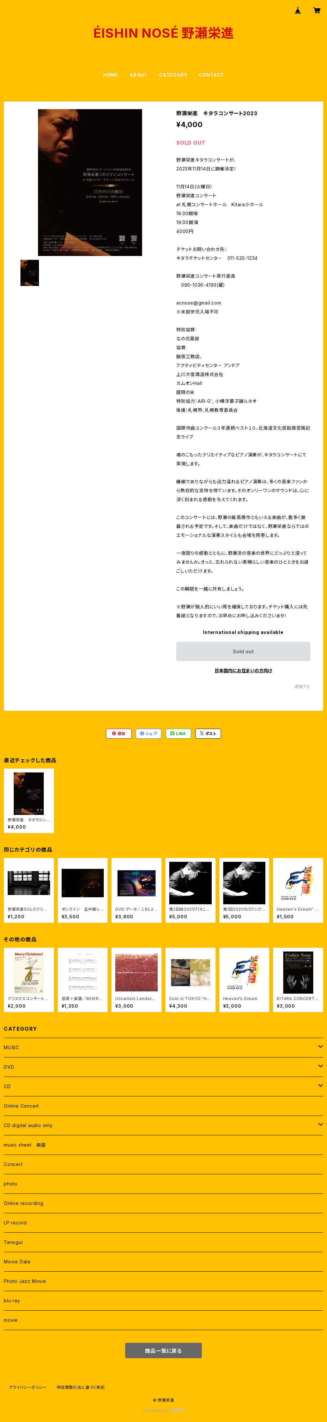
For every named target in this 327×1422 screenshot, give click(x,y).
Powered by (163, 1410)
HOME (110, 75)
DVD (9, 1067)
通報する (302, 686)
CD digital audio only (28, 1125)
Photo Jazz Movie (25, 1281)
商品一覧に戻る (163, 1351)
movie (11, 1320)
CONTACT (211, 75)
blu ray (12, 1300)
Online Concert (21, 1106)
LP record (15, 1222)
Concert (13, 1164)
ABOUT (139, 75)
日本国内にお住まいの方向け (243, 670)
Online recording (23, 1203)
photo (11, 1183)
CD (7, 1086)
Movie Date (17, 1261)
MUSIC (11, 1047)
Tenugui (13, 1242)
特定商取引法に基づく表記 (81, 1387)
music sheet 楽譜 (25, 1144)
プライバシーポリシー (28, 1387)
